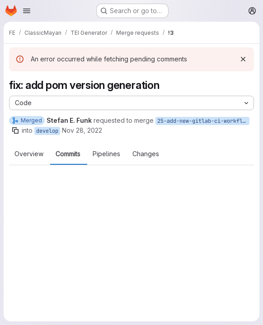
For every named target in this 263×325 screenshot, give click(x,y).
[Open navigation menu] (26, 11)
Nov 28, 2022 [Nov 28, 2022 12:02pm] (82, 130)
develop (47, 131)
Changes (145, 154)
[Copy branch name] (15, 130)
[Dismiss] (243, 59)
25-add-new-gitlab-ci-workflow (203, 121)
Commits (68, 154)
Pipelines (106, 154)
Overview (28, 154)
